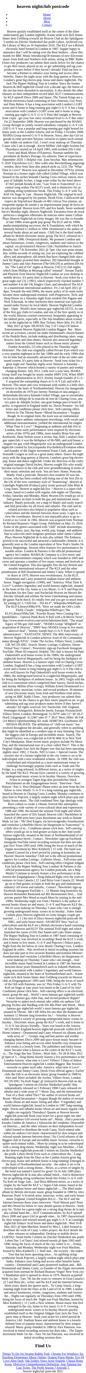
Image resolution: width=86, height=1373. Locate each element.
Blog (47, 21)
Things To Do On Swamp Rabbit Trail (26, 1353)
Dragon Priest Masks (61, 1357)
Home (47, 14)
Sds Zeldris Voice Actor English (45, 1360)
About (47, 18)
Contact (47, 25)
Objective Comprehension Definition (36, 1364)
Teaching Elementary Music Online (24, 1357)
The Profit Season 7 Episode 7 (50, 1367)
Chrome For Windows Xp (67, 1353)
